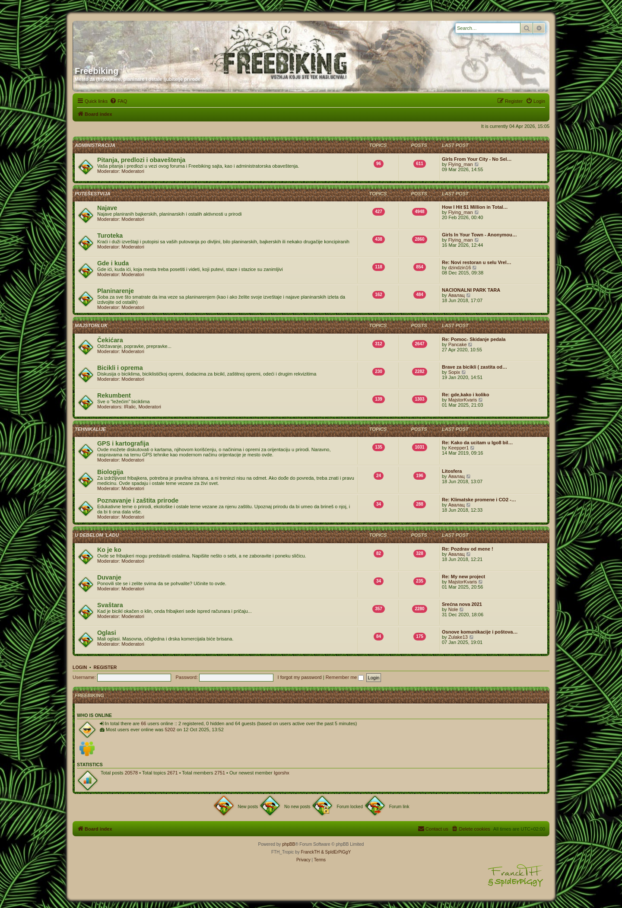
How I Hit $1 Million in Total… (475, 207)
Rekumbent (114, 395)
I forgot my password (300, 677)
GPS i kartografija (123, 443)
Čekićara (110, 340)
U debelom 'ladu (97, 535)
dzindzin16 (459, 267)
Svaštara (110, 605)
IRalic (130, 406)
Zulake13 (458, 637)
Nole (453, 609)
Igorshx (281, 772)
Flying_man (460, 164)
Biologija (110, 471)
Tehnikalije (90, 429)
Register (105, 667)
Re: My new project (463, 576)
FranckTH (310, 852)
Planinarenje (115, 290)
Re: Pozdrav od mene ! (467, 548)
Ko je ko (109, 549)
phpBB (288, 844)
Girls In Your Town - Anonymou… (479, 234)
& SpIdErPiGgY (336, 852)
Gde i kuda (113, 263)
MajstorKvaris (462, 399)
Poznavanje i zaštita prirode (137, 500)
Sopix (454, 372)
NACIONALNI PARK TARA (471, 290)
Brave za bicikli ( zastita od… (474, 367)
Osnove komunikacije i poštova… (479, 631)
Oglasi (106, 632)
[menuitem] (118, 101)
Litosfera (452, 471)
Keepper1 (458, 447)
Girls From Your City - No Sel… (477, 159)
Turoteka (110, 235)
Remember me (345, 677)
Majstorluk (91, 325)
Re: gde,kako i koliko (465, 394)
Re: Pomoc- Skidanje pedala (473, 339)
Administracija (95, 145)
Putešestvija (93, 193)
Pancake (457, 344)
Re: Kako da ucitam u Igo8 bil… (477, 442)
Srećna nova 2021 (462, 604)
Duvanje (109, 577)
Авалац (456, 295)
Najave (107, 207)
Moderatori (132, 171)
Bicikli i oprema (120, 367)
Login (80, 667)
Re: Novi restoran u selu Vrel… (476, 262)
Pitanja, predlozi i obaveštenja (141, 159)
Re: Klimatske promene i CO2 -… (479, 499)
